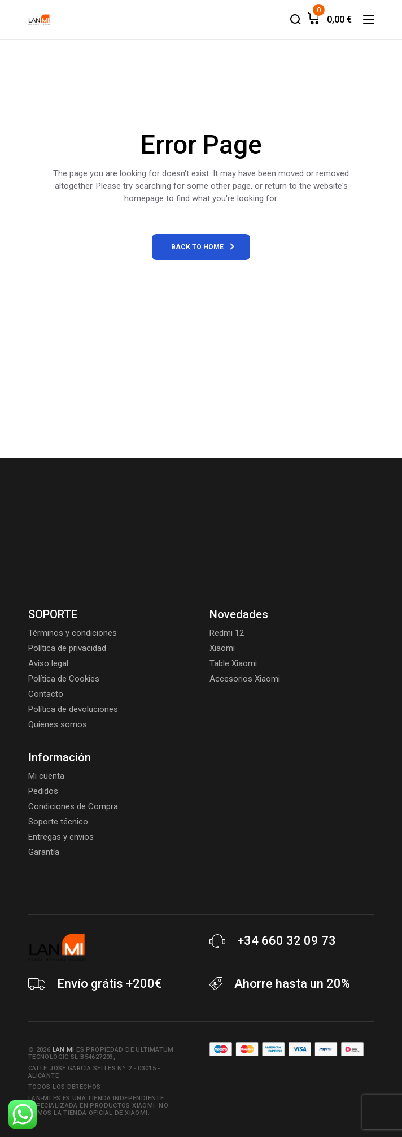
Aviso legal (48, 663)
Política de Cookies (63, 679)
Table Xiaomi (233, 663)
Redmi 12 (226, 633)
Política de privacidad (67, 648)
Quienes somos (57, 724)
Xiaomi (222, 648)
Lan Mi (64, 1049)
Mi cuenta (46, 776)
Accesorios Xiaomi (244, 679)
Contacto (45, 694)
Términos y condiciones (72, 633)
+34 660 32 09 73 (286, 941)
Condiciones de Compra (73, 806)
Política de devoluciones (73, 709)
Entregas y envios (61, 837)
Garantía (43, 852)
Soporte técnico (58, 822)
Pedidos (43, 791)
